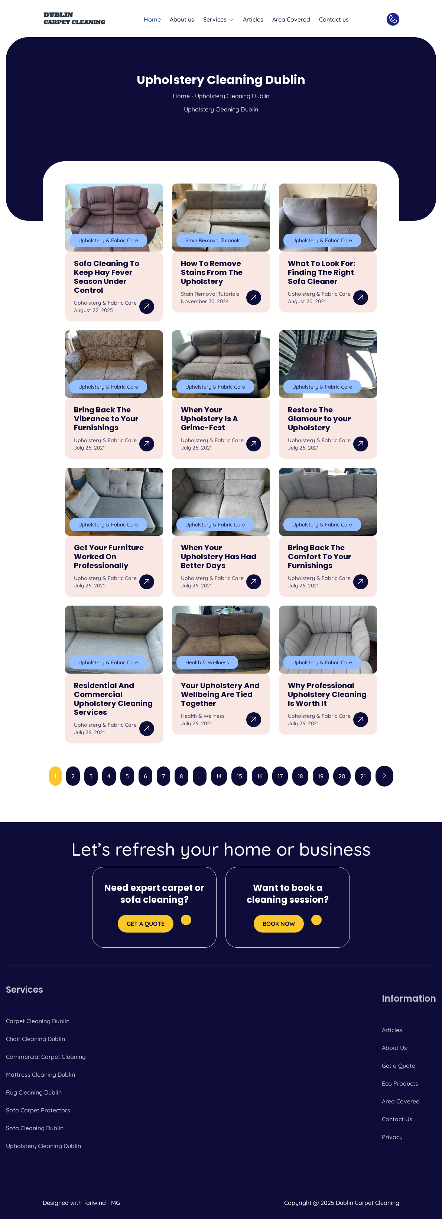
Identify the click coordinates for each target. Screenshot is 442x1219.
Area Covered (291, 19)
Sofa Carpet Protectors (38, 1110)
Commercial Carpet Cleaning (46, 1056)
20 (341, 776)
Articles (253, 19)
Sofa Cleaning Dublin (35, 1128)
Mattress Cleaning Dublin (40, 1074)
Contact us (334, 19)
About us (182, 19)
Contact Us (397, 1119)
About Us (394, 1047)
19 (321, 776)
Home (152, 19)
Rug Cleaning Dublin (34, 1092)
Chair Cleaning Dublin (35, 1039)
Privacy (392, 1137)
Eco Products (400, 1083)
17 (280, 776)
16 (260, 776)
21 (363, 776)
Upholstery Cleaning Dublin (43, 1146)
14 (219, 776)
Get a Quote (398, 1065)
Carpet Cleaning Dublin (37, 1021)
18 (300, 776)
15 (239, 776)
